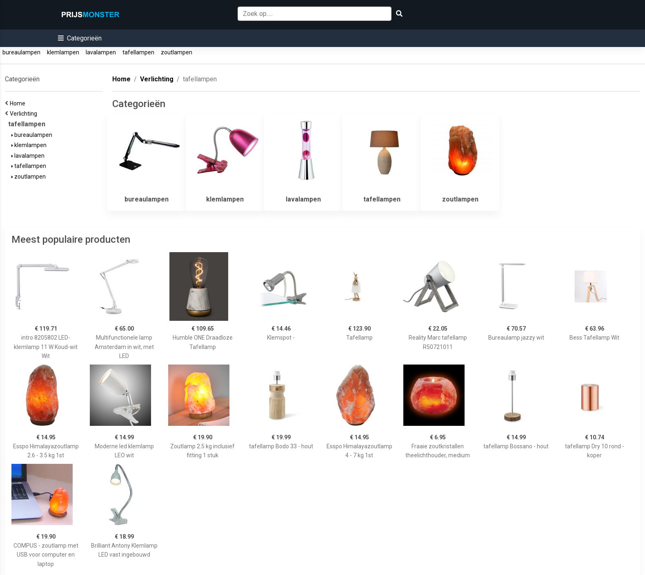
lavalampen (100, 52)
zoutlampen (176, 52)
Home (19, 103)
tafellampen (138, 52)
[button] (80, 38)
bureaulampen (21, 52)
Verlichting (25, 113)
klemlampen (63, 52)
